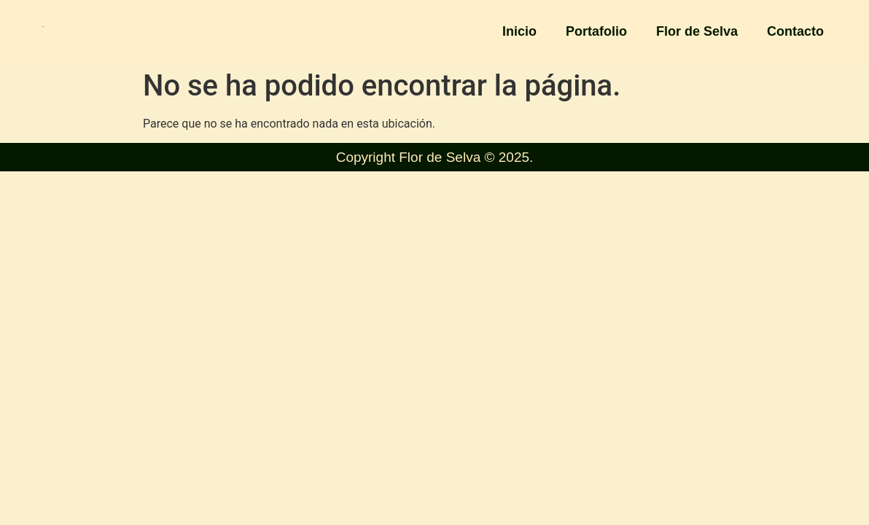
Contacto (795, 31)
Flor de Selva (697, 31)
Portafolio (596, 31)
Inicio (519, 31)
